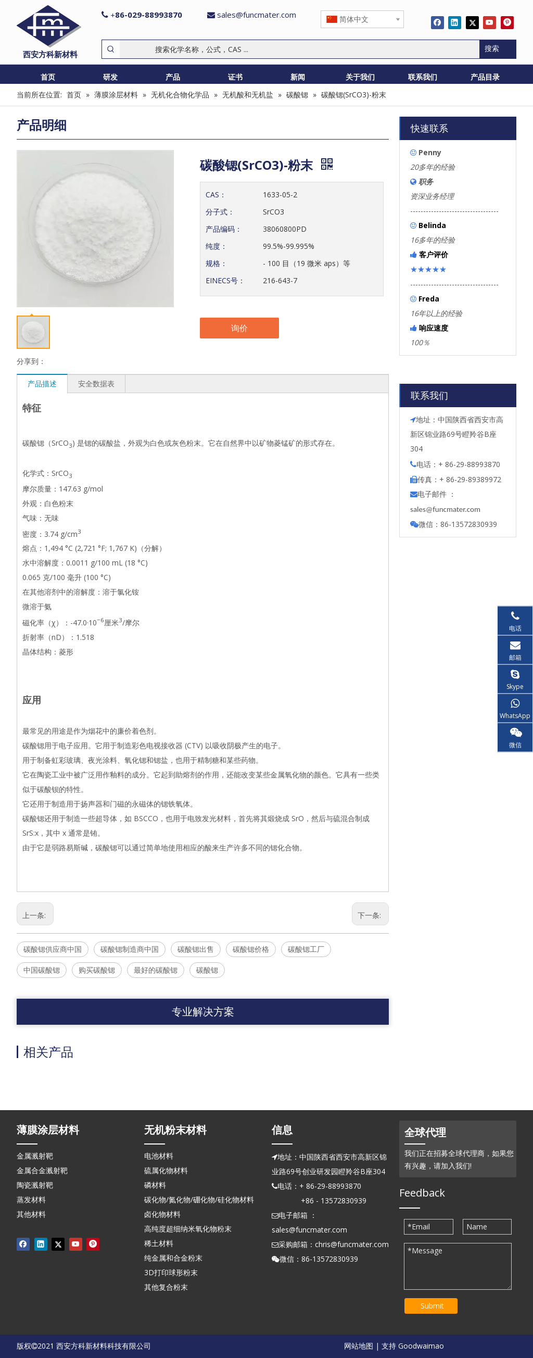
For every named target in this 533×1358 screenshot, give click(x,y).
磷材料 (155, 1185)
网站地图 (358, 1346)
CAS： (216, 194)
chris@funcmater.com (352, 1244)
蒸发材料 (31, 1199)
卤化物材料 (162, 1214)
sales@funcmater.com (256, 14)
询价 (239, 328)
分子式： (220, 212)
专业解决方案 (203, 1011)
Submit (432, 1306)
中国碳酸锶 (41, 970)
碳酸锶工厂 (306, 949)
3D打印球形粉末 (171, 1272)
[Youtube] (489, 22)
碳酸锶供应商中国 (52, 949)
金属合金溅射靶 (42, 1170)
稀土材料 (158, 1243)
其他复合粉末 (166, 1287)
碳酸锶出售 (195, 949)
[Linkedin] (454, 22)
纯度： (216, 246)
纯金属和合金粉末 (173, 1258)
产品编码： (224, 229)
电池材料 (158, 1156)
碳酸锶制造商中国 (129, 949)
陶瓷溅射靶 (35, 1185)
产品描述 (42, 383)
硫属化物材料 (166, 1170)
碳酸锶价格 (251, 949)
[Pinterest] (507, 22)
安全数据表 (96, 383)
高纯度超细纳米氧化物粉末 (188, 1229)
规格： (216, 263)
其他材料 (31, 1214)
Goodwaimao (421, 1346)
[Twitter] (472, 22)
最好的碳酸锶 (155, 970)
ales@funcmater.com (446, 509)
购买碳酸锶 (97, 970)
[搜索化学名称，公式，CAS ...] (299, 49)
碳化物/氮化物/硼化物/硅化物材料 (199, 1199)
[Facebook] (437, 22)
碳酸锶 (207, 970)
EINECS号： (225, 280)
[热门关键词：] (497, 49)
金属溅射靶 (35, 1156)
